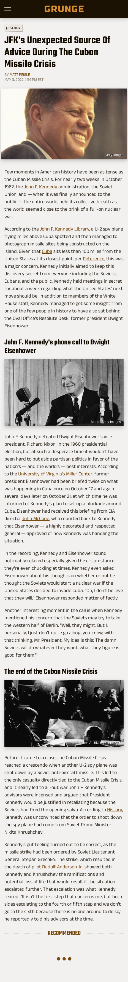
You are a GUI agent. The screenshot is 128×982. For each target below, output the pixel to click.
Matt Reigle (20, 74)
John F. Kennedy (40, 186)
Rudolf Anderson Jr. (62, 866)
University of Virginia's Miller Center (55, 474)
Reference (93, 258)
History (13, 27)
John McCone (35, 518)
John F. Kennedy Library (64, 229)
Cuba (47, 251)
